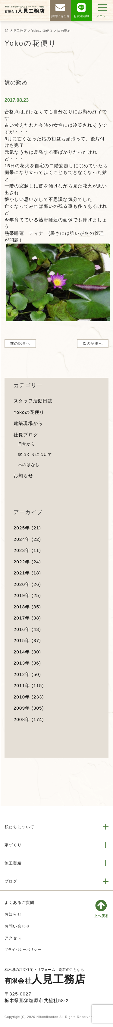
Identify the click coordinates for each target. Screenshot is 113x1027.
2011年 (29, 685)
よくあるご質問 (19, 902)
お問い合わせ (17, 926)
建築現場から (28, 423)
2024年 (27, 539)
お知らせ (23, 475)
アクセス (13, 938)
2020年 (27, 584)
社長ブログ (26, 434)
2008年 (29, 719)
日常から (26, 444)
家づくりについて (35, 454)
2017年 (27, 617)
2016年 (27, 629)
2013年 (27, 662)
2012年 (27, 674)
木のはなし (28, 464)
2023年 (27, 550)
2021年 (27, 572)
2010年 (29, 696)
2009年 (29, 707)
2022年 (27, 561)
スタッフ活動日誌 (33, 400)
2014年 (27, 651)
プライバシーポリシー (23, 949)
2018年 (27, 606)
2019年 (27, 595)
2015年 (27, 640)
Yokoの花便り (29, 412)
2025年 (27, 527)
